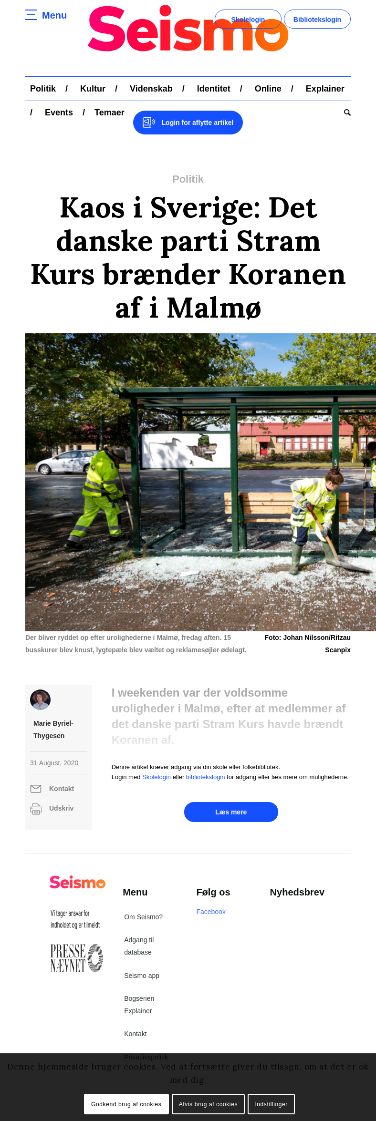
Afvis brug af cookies (208, 1104)
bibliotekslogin (205, 777)
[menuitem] (43, 89)
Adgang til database (139, 946)
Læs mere (231, 812)
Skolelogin (248, 19)
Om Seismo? (143, 917)
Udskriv (61, 808)
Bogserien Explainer (139, 1005)
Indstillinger (271, 1104)
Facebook (210, 911)
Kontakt (61, 788)
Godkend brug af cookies (126, 1104)
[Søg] (345, 112)
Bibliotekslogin (317, 19)
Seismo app (141, 975)
